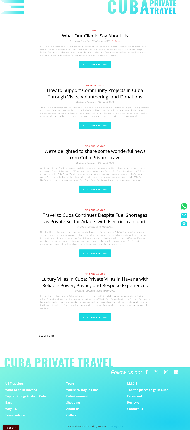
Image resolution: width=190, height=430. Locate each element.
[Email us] (184, 216)
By (81, 41)
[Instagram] (166, 372)
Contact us (135, 409)
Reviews (133, 402)
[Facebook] (146, 372)
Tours (70, 384)
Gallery (71, 415)
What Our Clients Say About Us (95, 36)
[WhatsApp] (184, 207)
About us (72, 409)
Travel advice (15, 415)
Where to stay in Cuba (82, 390)
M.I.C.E (132, 384)
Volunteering (95, 85)
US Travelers (14, 384)
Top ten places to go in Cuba (147, 390)
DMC (95, 31)
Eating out (134, 396)
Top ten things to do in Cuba (26, 396)
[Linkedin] (176, 372)
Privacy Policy (117, 426)
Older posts (47, 335)
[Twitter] (156, 372)
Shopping (73, 402)
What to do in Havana (21, 390)
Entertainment (77, 396)
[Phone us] (184, 224)
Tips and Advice (95, 146)
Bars (8, 402)
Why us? (11, 409)
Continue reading (95, 64)
